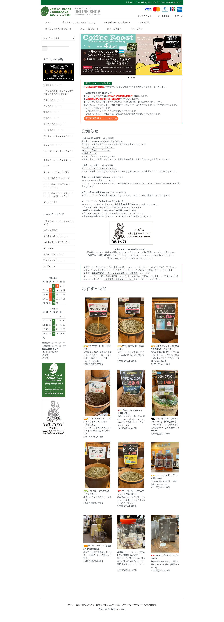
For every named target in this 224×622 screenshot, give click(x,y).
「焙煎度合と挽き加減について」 (119, 279)
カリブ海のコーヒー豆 (53, 130)
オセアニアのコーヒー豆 (54, 124)
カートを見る (162, 16)
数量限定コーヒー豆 (52, 85)
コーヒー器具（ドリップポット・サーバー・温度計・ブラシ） (58, 194)
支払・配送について (87, 29)
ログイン (177, 16)
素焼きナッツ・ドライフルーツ (57, 160)
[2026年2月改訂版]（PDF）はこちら (111, 216)
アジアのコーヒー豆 (52, 106)
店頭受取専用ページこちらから (101, 118)
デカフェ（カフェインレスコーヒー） (58, 137)
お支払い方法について (53, 254)
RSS (45, 266)
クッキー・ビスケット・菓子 (56, 172)
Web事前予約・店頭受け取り (115, 22)
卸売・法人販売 (112, 29)
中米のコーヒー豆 (51, 118)
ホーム (46, 22)
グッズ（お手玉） (51, 202)
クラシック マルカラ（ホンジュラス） (100, 168)
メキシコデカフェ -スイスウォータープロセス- (153, 183)
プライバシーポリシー (132, 605)
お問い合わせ (134, 29)
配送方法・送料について (54, 260)
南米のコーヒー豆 (51, 112)
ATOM (52, 266)
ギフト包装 (142, 22)
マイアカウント (143, 16)
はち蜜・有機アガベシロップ (56, 178)
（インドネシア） (99, 147)
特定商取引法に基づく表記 (108, 605)
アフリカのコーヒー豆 (53, 100)
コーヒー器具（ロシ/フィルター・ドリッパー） (56, 185)
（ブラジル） (97, 150)
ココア (46, 166)
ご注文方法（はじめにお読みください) (75, 22)
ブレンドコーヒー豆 (52, 145)
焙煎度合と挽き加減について (56, 29)
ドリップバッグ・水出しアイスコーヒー (58, 152)
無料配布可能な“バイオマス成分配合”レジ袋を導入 (115, 273)
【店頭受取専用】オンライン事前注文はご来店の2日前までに (58, 92)
